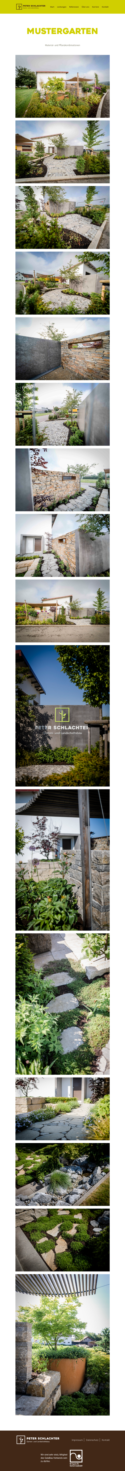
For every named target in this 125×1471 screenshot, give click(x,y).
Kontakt (106, 1439)
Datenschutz (92, 1439)
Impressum (77, 1439)
